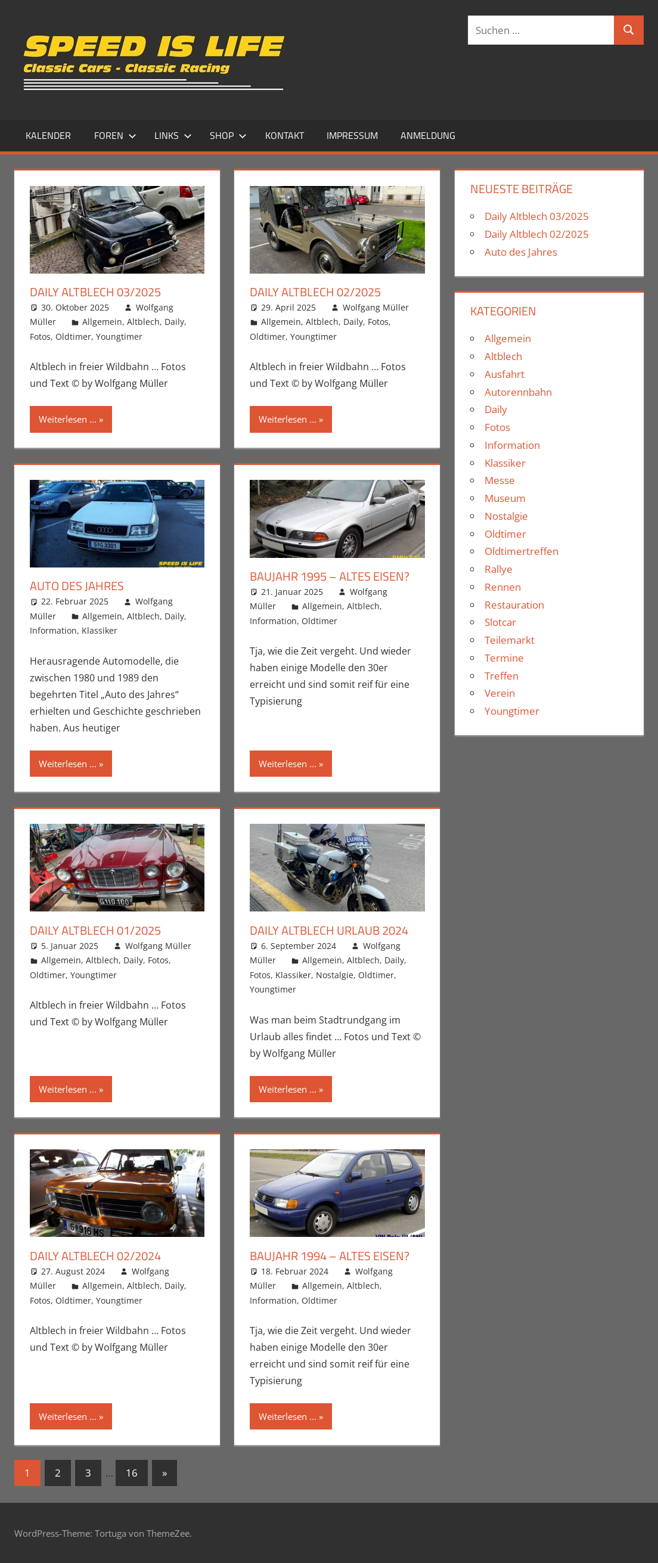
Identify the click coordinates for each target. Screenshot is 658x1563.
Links (173, 135)
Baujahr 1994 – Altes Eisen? (329, 1255)
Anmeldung (428, 135)
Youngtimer (119, 336)
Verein (500, 693)
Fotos (40, 336)
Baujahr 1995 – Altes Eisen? (329, 576)
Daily (174, 321)
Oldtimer (73, 336)
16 (132, 1473)
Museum (505, 498)
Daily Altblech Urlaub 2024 (329, 930)
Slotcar (500, 622)
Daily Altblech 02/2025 (315, 292)
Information (53, 630)
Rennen (503, 587)
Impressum (352, 135)
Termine (504, 658)
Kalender (48, 135)
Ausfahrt (504, 374)
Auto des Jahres (77, 585)
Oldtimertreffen (521, 551)
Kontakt (284, 135)
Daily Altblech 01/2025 (95, 930)
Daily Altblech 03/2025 (95, 292)
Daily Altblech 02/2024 (95, 1255)
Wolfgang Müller (376, 307)
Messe (500, 480)
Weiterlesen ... (68, 419)
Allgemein (102, 321)
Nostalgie (334, 975)
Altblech (143, 321)
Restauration (514, 605)
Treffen (502, 676)
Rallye (499, 569)
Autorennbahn (518, 392)
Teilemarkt (510, 640)
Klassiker (99, 630)
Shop (228, 135)
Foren (115, 135)
